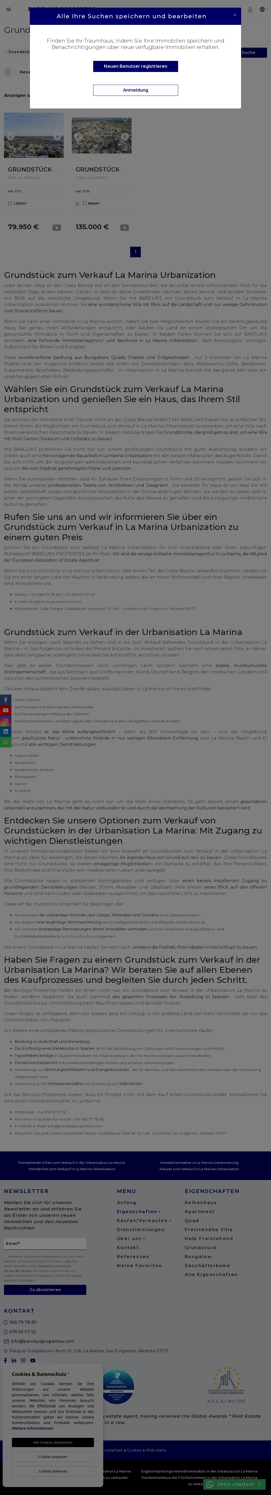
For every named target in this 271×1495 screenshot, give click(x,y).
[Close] (235, 15)
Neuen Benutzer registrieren (135, 66)
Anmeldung (135, 90)
